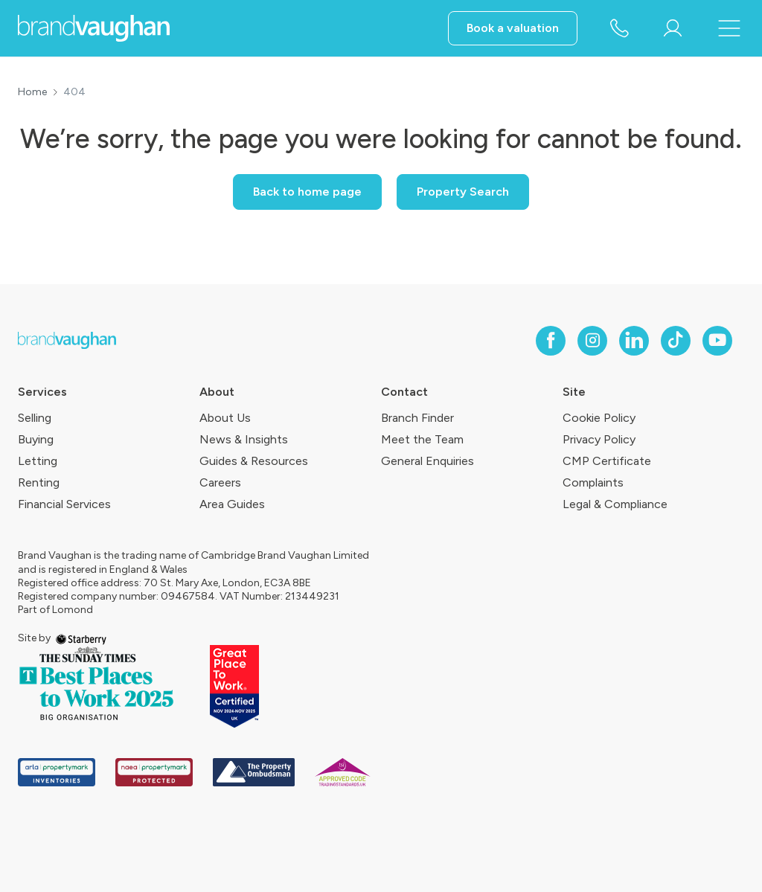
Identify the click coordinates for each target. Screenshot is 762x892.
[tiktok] (676, 341)
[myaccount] (673, 28)
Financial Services (64, 504)
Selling (34, 418)
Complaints (593, 482)
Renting (39, 482)
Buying (36, 439)
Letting (37, 461)
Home (32, 92)
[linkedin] (634, 341)
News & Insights (243, 439)
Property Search (463, 192)
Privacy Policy (599, 439)
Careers (220, 482)
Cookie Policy (599, 418)
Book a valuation (513, 28)
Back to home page (307, 192)
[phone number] (619, 29)
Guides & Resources (253, 461)
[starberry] (81, 638)
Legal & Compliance (615, 504)
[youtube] (717, 341)
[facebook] (551, 341)
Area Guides (232, 504)
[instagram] (592, 341)
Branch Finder (417, 418)
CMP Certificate (607, 461)
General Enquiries (427, 461)
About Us (225, 418)
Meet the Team (422, 439)
